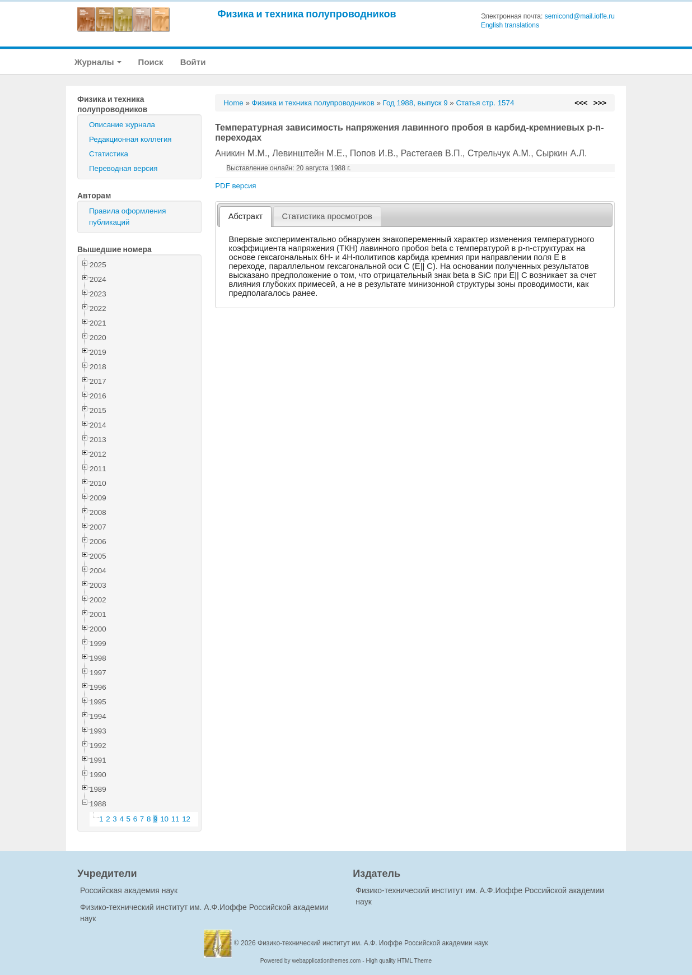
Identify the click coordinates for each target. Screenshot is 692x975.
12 (186, 819)
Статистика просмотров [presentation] (327, 216)
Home (233, 103)
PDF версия (235, 186)
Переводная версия (123, 168)
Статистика (108, 154)
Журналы (97, 62)
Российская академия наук (128, 890)
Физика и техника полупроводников (306, 13)
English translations (510, 25)
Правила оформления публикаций (127, 216)
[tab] (245, 216)
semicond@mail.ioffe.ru (580, 16)
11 (175, 819)
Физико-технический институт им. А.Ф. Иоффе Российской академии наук (373, 943)
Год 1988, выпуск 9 (415, 103)
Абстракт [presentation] (245, 216)
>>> (599, 103)
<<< (580, 103)
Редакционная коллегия (130, 139)
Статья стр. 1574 (485, 103)
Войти (193, 62)
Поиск (150, 62)
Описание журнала (122, 124)
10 (164, 819)
